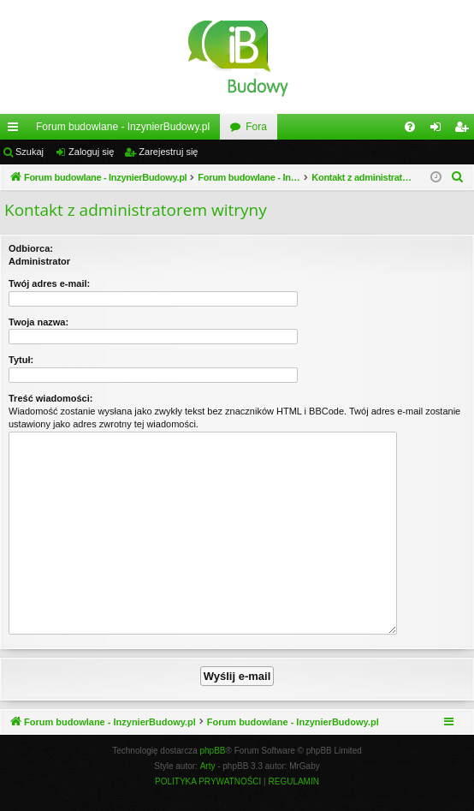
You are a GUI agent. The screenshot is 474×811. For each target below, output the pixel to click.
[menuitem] (410, 127)
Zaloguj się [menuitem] (439, 130)
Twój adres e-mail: (49, 283)
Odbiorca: (31, 248)
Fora (256, 127)
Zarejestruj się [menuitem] (464, 130)
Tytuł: (21, 360)
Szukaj (29, 151)
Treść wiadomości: (50, 398)
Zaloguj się (91, 151)
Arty (208, 766)
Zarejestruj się (168, 151)
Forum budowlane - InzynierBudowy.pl (123, 127)
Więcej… (16, 130)
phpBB (213, 750)
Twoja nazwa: (38, 322)
